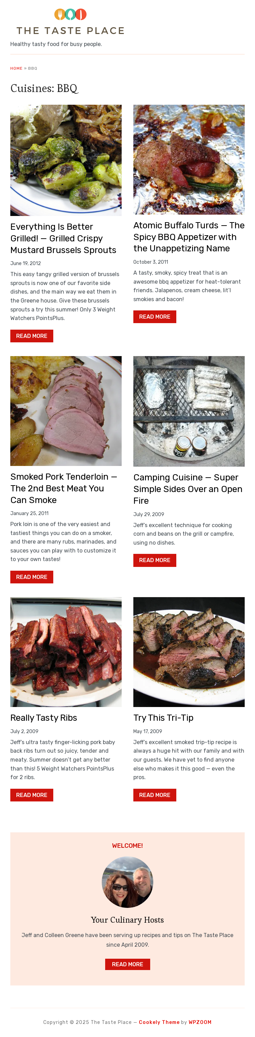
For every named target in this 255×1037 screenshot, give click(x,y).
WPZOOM (200, 1022)
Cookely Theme (159, 1022)
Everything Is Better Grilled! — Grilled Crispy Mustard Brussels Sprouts (63, 238)
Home (16, 68)
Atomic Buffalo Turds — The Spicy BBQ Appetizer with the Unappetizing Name (189, 237)
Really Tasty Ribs (43, 718)
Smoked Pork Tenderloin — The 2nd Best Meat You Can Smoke (64, 488)
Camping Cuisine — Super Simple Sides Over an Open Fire (188, 489)
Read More (31, 336)
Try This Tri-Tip (163, 718)
